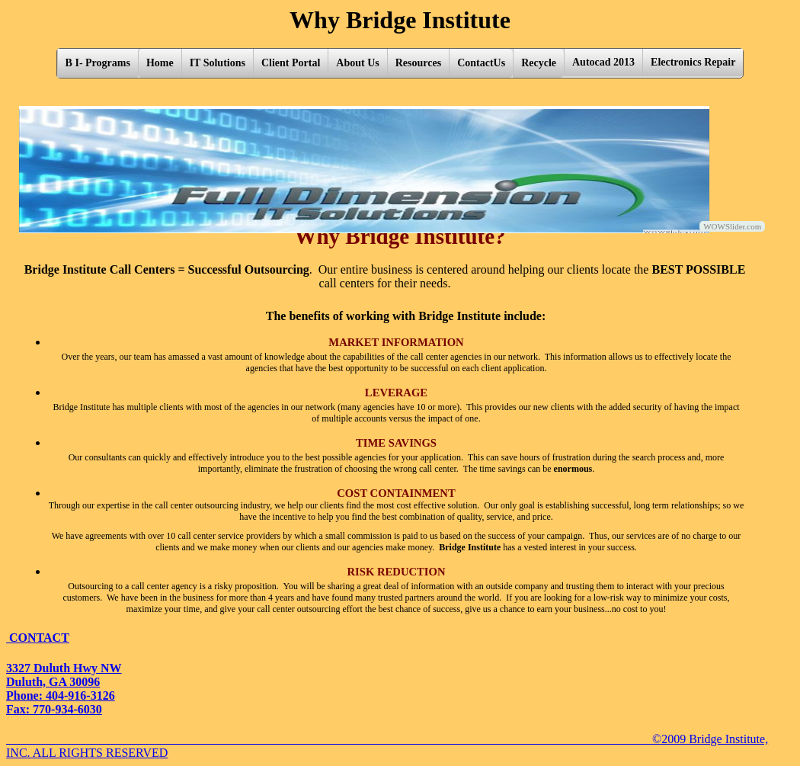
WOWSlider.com (732, 226)
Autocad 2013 (603, 62)
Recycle (538, 63)
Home (160, 63)
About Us (357, 63)
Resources (418, 63)
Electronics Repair (693, 62)
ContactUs (481, 63)
